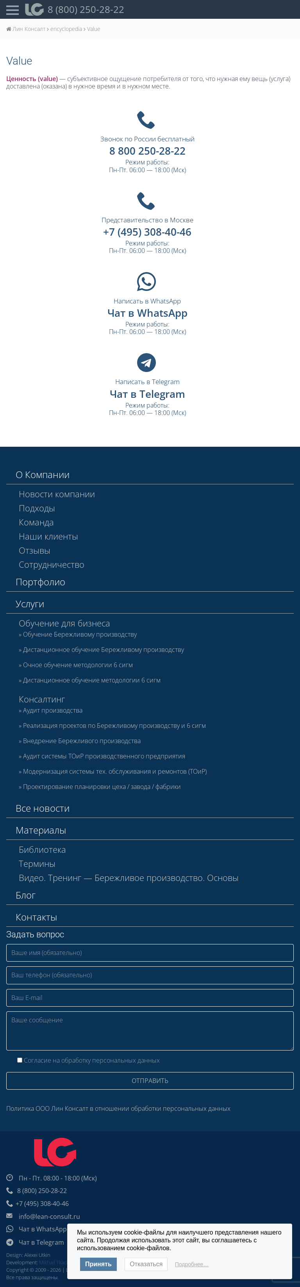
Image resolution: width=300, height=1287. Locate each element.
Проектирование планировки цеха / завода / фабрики (102, 787)
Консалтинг (42, 699)
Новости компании (57, 494)
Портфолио (40, 581)
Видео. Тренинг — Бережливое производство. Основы (129, 877)
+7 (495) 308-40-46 (147, 232)
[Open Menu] (12, 9)
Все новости (43, 807)
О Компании (43, 474)
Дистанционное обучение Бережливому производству (103, 650)
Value (19, 60)
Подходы (37, 508)
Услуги (30, 603)
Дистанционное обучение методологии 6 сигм (92, 680)
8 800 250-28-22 (147, 151)
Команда (36, 522)
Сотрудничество (51, 564)
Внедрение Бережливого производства (82, 741)
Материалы (41, 829)
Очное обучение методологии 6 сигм (78, 665)
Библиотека (42, 849)
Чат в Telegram (147, 394)
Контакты (36, 916)
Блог (26, 894)
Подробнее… (192, 1264)
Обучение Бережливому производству (80, 635)
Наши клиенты (48, 536)
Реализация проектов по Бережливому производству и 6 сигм (114, 726)
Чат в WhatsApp (147, 313)
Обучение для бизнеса (64, 623)
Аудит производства (52, 711)
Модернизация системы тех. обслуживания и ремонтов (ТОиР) (115, 772)
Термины (37, 863)
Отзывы (34, 550)
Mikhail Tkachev (57, 1262)
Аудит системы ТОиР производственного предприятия (104, 756)
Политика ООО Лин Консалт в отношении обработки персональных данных (118, 1108)
